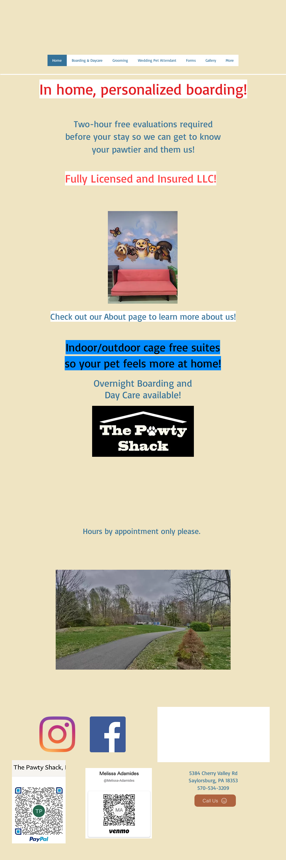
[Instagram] (57, 734)
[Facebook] (108, 734)
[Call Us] (215, 800)
